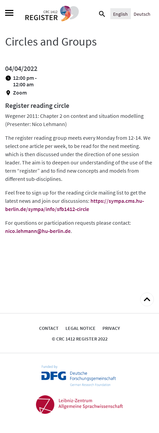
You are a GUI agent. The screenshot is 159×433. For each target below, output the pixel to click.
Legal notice (80, 328)
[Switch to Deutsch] (142, 13)
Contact (49, 328)
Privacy (111, 328)
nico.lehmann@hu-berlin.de (38, 230)
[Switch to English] (120, 13)
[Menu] (9, 14)
